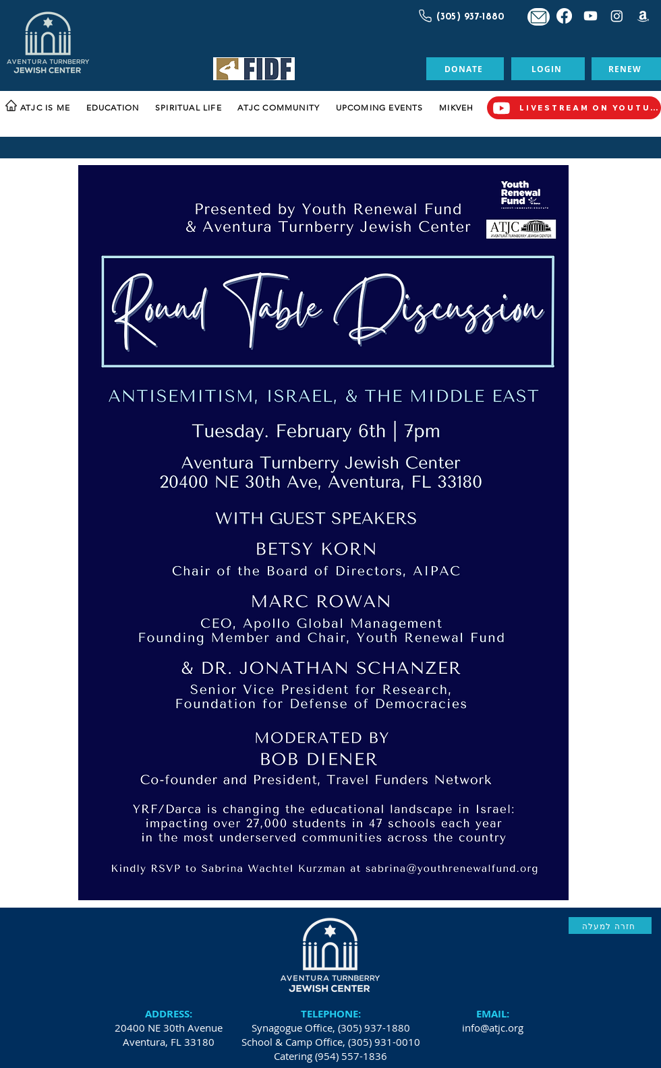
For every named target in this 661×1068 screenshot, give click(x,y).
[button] (51, 108)
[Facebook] (564, 16)
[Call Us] (423, 15)
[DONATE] (465, 68)
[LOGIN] (548, 68)
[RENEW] (626, 68)
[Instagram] (617, 16)
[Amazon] (643, 16)
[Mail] (538, 17)
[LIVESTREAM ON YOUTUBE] (574, 107)
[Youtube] (590, 16)
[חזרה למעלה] (610, 925)
